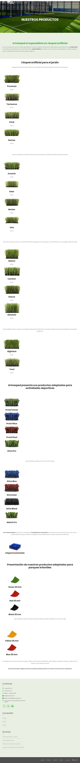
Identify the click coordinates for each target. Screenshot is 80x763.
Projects (61, 760)
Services (49, 760)
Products (55, 760)
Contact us (67, 760)
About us (43, 760)
